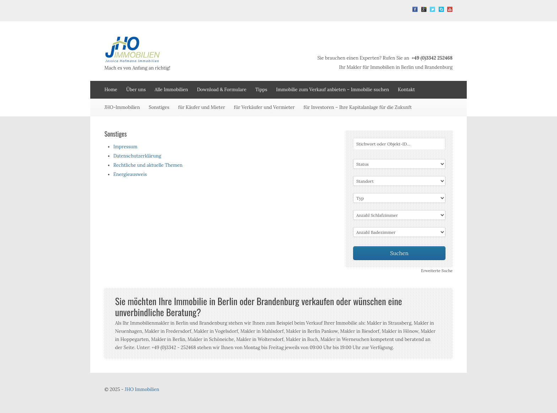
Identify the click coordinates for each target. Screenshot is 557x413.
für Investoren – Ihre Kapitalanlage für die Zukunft (358, 107)
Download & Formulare (221, 90)
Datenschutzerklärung (137, 156)
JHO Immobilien (142, 389)
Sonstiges (159, 107)
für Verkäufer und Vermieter (264, 107)
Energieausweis (130, 174)
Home (110, 90)
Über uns (136, 90)
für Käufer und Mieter (201, 107)
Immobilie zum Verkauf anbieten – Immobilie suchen (332, 90)
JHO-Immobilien (122, 107)
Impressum (125, 147)
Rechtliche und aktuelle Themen (148, 165)
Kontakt (406, 90)
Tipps (261, 90)
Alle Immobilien (171, 90)
